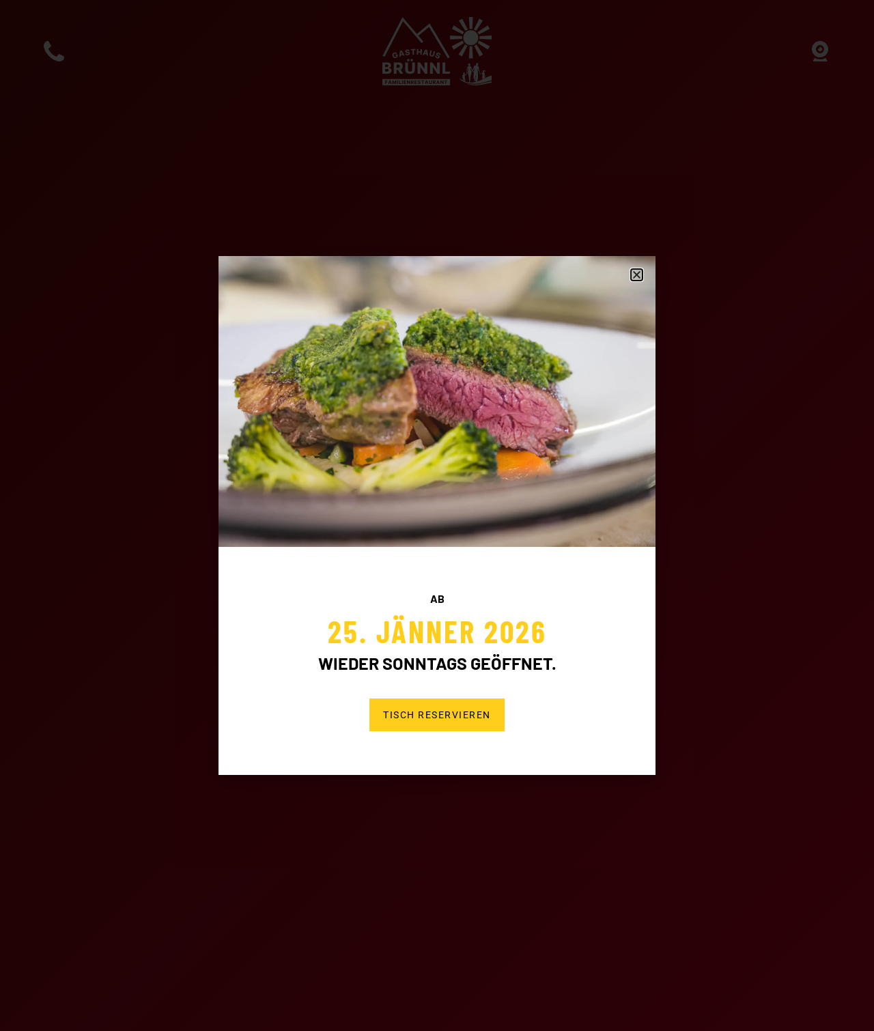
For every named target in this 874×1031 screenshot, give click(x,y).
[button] (637, 275)
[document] (437, 515)
